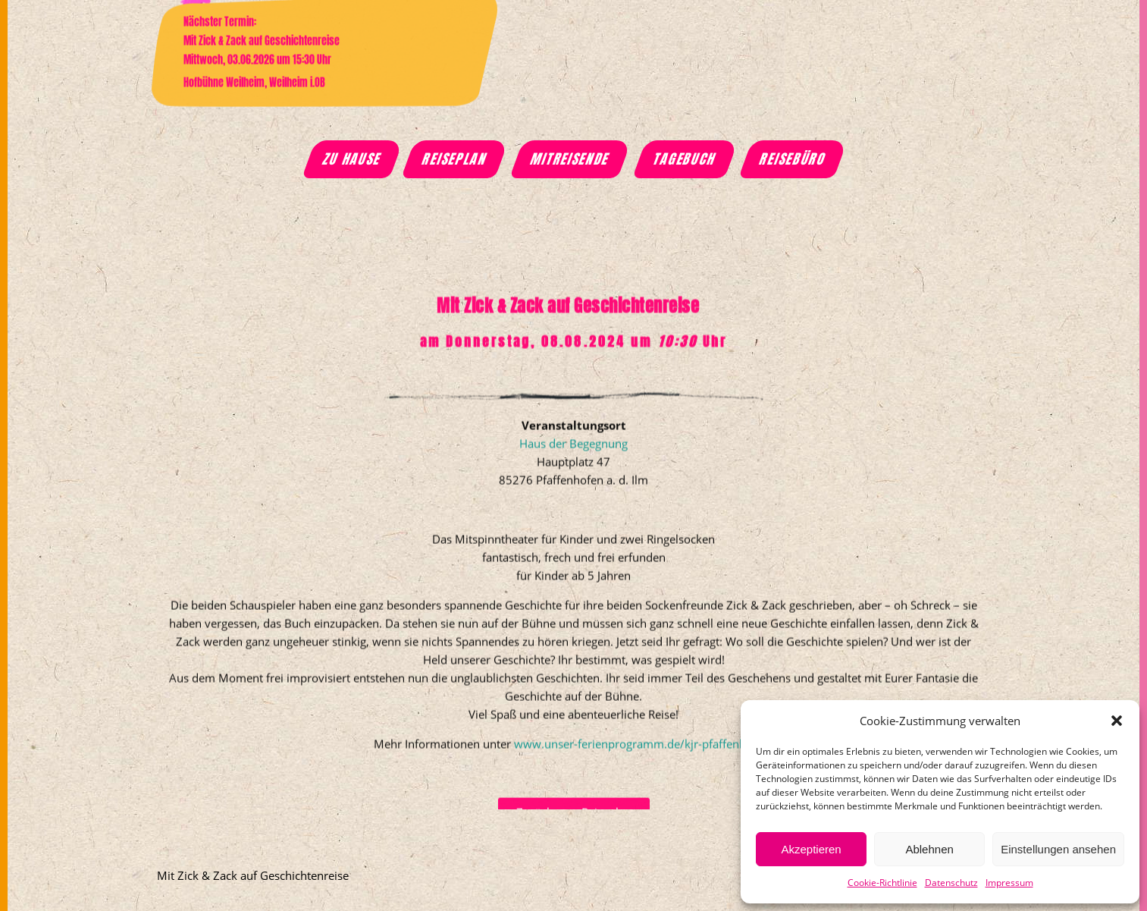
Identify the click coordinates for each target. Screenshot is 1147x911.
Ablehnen (929, 849)
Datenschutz (951, 882)
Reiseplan (454, 159)
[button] (1116, 720)
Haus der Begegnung (573, 504)
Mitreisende (570, 159)
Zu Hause (352, 159)
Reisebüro (793, 159)
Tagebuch (684, 159)
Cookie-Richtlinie (882, 882)
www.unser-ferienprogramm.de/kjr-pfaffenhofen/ (644, 804)
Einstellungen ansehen (1058, 849)
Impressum (1009, 882)
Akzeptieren (811, 849)
